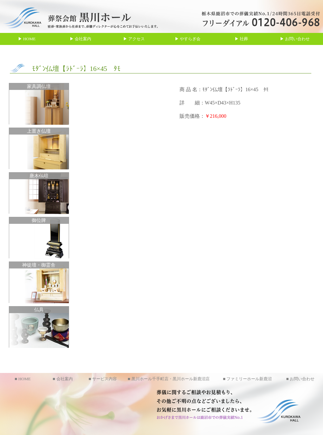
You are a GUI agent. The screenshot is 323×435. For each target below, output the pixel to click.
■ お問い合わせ (300, 378)
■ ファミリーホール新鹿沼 (247, 378)
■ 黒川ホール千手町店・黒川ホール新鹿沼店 (168, 378)
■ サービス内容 (103, 378)
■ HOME (23, 378)
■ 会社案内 (63, 378)
